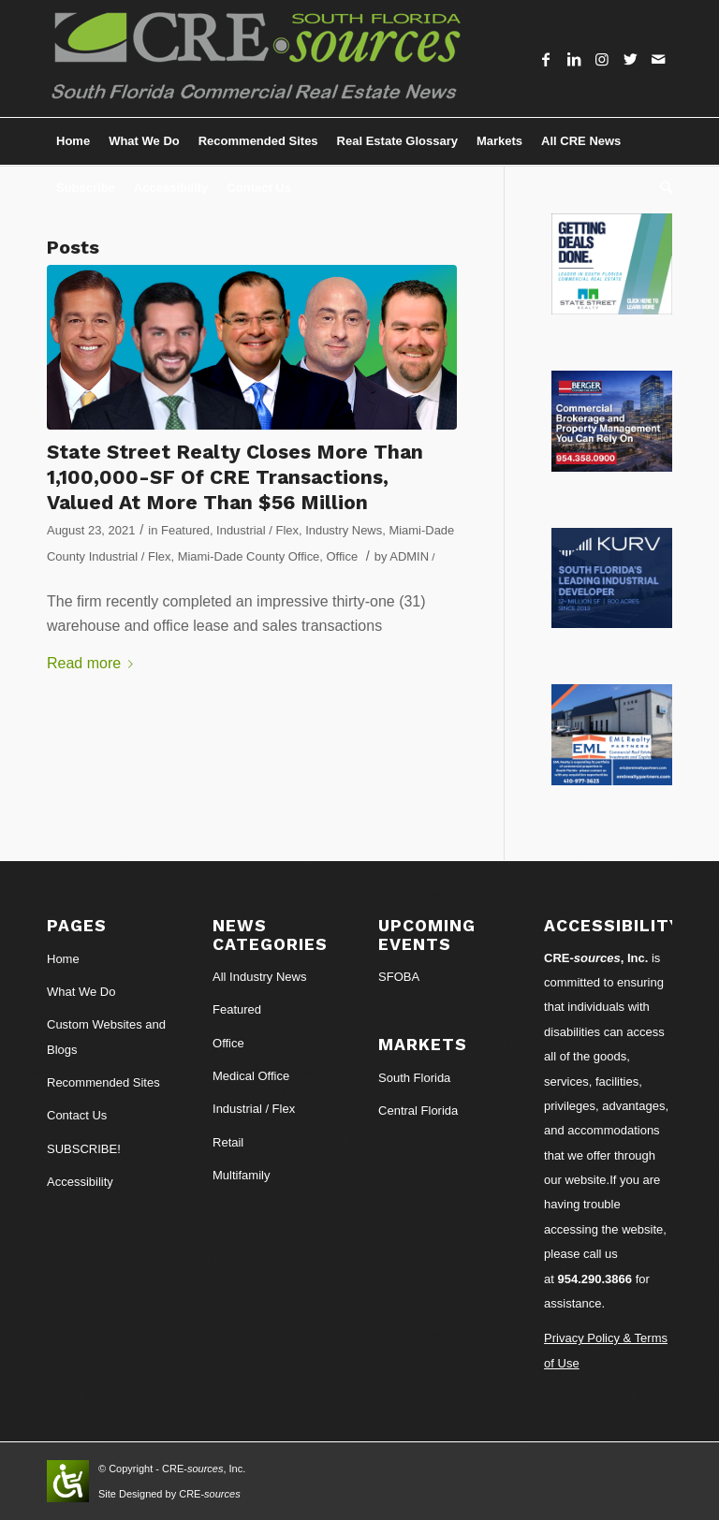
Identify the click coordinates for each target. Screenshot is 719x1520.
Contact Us (77, 1115)
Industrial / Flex (257, 530)
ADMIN (409, 556)
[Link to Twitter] (630, 59)
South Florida (414, 1078)
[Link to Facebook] (546, 59)
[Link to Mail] (658, 59)
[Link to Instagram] (602, 59)
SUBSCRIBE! (84, 1149)
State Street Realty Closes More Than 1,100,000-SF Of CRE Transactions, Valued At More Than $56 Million (235, 477)
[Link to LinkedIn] (574, 59)
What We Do (81, 992)
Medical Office (251, 1076)
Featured (185, 530)
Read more (93, 663)
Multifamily (241, 1175)
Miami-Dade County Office (249, 556)
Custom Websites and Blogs (106, 1036)
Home (63, 959)
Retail (228, 1142)
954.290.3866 (595, 1279)
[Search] (661, 188)
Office (343, 556)
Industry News (343, 530)
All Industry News (259, 977)
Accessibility (80, 1182)
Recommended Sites (103, 1082)
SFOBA (398, 977)
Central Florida (418, 1110)
